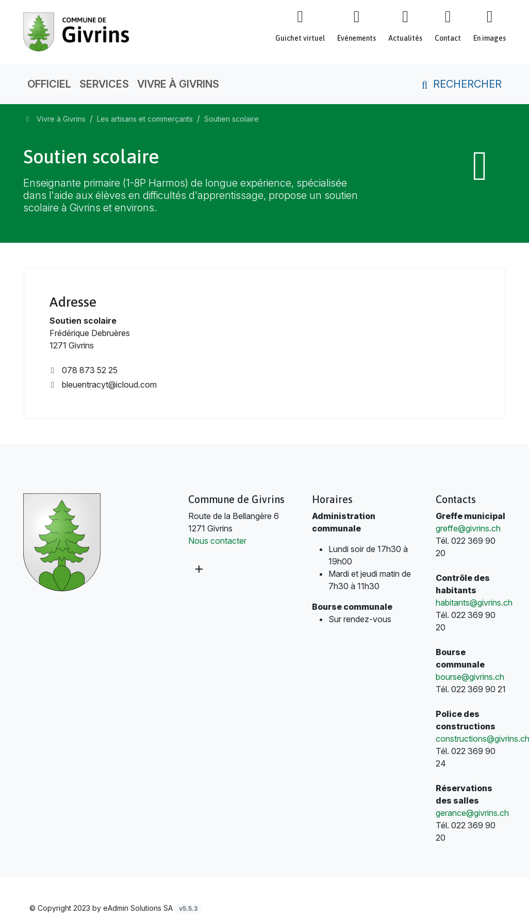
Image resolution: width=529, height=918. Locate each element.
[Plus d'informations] (198, 568)
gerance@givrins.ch (472, 813)
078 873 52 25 (83, 370)
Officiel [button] (49, 84)
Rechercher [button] (460, 84)
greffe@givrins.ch (468, 528)
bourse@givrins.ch (470, 677)
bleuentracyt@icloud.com (103, 384)
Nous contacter (217, 541)
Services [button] (104, 84)
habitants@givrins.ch (474, 602)
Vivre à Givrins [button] (178, 84)
